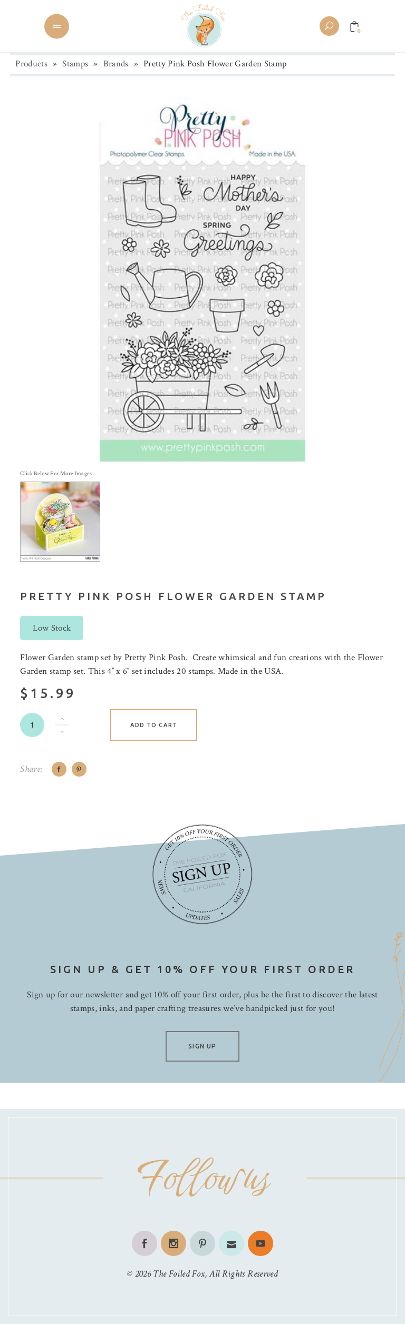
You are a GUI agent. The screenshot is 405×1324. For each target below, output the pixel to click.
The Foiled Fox (179, 1274)
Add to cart (153, 725)
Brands (116, 64)
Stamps (75, 64)
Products (31, 64)
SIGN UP (202, 1046)
